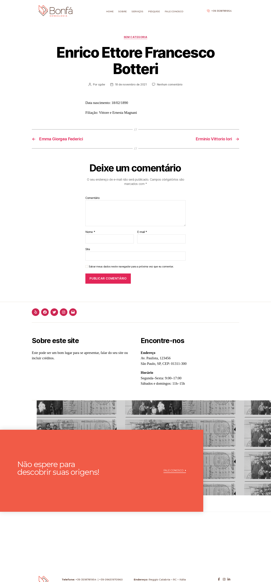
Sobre (122, 11)
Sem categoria (135, 37)
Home (109, 11)
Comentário (92, 198)
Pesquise (154, 11)
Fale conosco (174, 11)
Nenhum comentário (170, 84)
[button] (174, 471)
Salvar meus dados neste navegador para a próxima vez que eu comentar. (131, 266)
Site (87, 249)
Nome (90, 232)
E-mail (142, 232)
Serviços (137, 11)
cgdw (101, 84)
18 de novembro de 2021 (131, 84)
